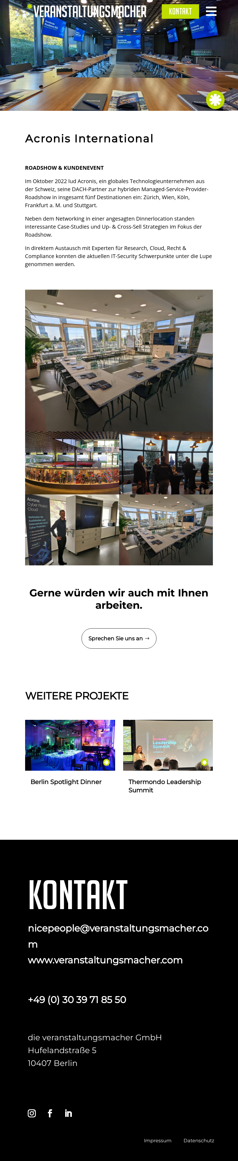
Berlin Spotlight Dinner (66, 782)
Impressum (157, 1141)
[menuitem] (180, 11)
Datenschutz (199, 1141)
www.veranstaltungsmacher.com (105, 960)
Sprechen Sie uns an (115, 638)
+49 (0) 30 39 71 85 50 (77, 999)
